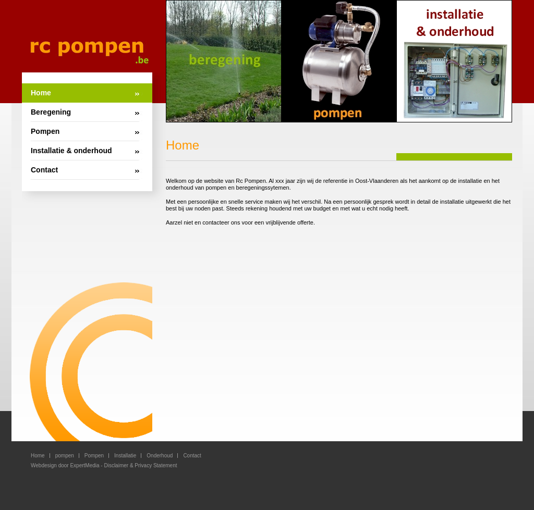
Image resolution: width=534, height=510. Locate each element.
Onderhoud (160, 455)
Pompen (45, 131)
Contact (44, 170)
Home (41, 93)
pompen (64, 455)
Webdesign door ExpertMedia (65, 465)
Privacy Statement (156, 465)
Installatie (125, 455)
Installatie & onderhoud (71, 150)
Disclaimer (116, 465)
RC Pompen (89, 52)
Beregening (51, 112)
